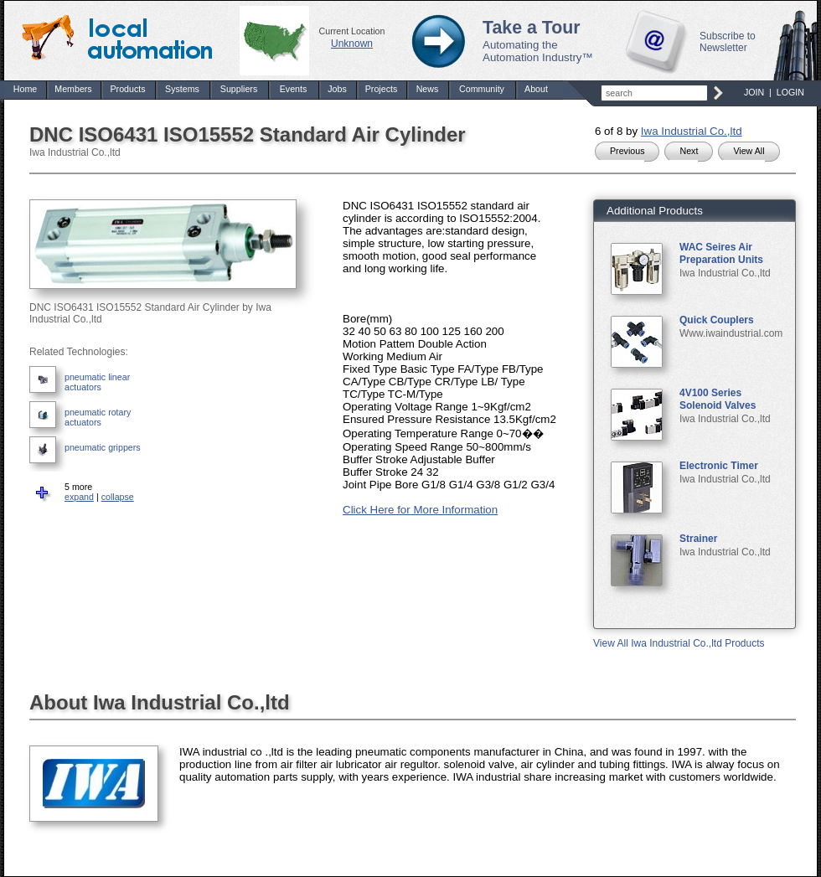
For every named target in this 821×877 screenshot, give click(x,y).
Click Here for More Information (420, 509)
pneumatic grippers (103, 447)
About (536, 89)
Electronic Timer (718, 466)
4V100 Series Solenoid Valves (717, 399)
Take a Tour (532, 28)
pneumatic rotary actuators (98, 417)
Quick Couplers (716, 320)
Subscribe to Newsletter (728, 42)
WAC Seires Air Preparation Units (721, 253)
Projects (381, 89)
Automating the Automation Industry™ (538, 51)
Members (72, 89)
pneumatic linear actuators (97, 382)
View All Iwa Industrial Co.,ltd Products (679, 643)
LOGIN (790, 92)
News (427, 89)
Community (481, 89)
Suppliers (238, 89)
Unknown (352, 43)
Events (293, 89)
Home (25, 89)
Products (127, 89)
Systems (182, 89)
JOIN (754, 92)
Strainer (698, 538)
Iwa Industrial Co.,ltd (691, 131)
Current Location (352, 31)
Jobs (337, 89)
